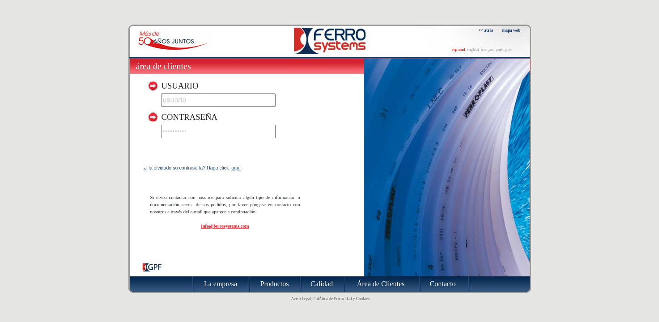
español (458, 49)
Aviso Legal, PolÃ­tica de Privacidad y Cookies (330, 299)
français (487, 49)
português (504, 49)
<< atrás (485, 30)
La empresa (220, 284)
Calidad (321, 284)
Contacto (443, 284)
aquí (236, 167)
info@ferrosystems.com (225, 226)
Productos (274, 284)
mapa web (511, 30)
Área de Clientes (163, 66)
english (473, 49)
